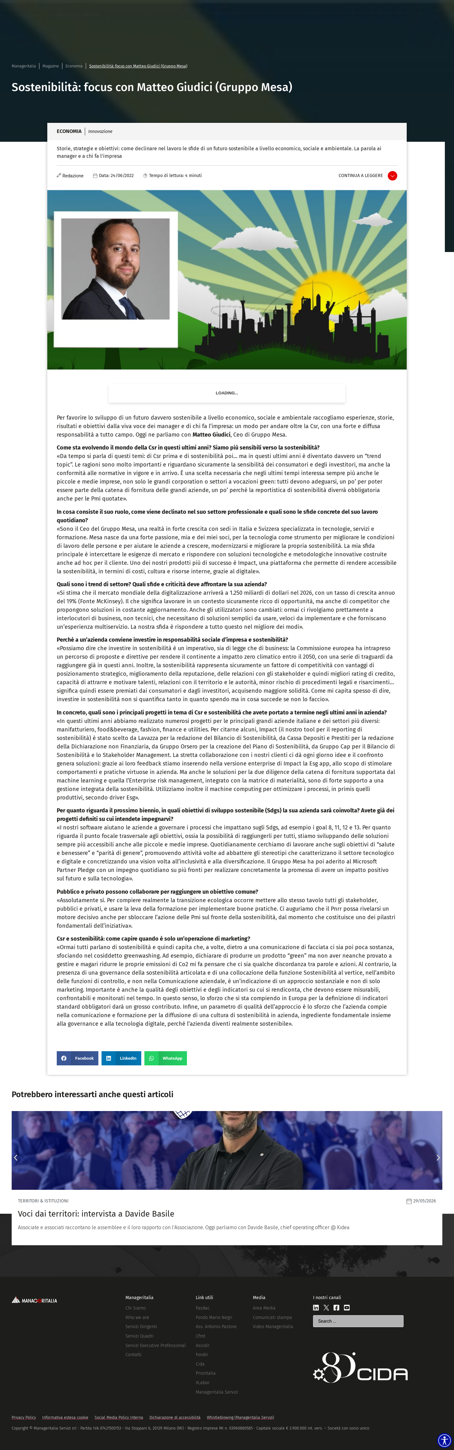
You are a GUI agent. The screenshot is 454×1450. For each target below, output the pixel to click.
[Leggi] (227, 1178)
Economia (74, 66)
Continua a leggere (361, 175)
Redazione (73, 176)
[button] (77, 1058)
